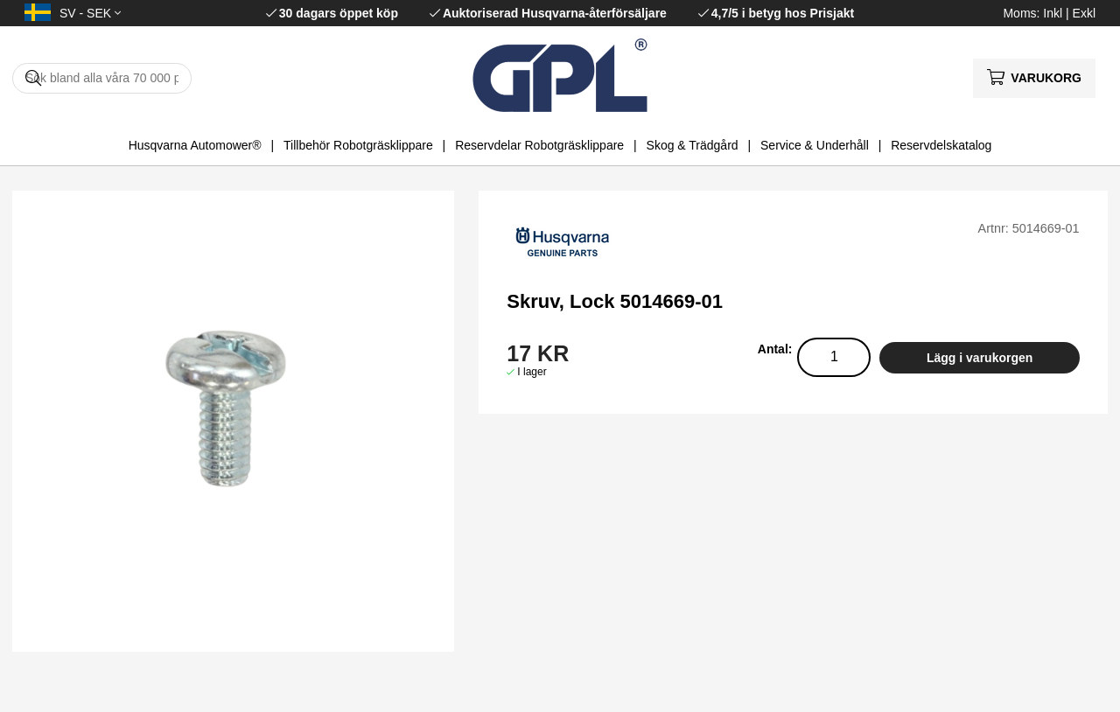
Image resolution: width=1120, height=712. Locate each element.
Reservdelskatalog (941, 145)
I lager (531, 372)
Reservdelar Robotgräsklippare (539, 145)
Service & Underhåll (814, 145)
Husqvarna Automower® (195, 145)
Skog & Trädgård (692, 145)
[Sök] (102, 78)
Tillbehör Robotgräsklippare (358, 145)
